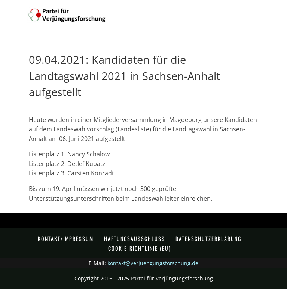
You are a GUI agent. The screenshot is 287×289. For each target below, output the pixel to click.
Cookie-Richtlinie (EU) (139, 248)
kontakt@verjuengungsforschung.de (152, 263)
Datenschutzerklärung (208, 238)
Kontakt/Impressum (66, 238)
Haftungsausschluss (134, 238)
